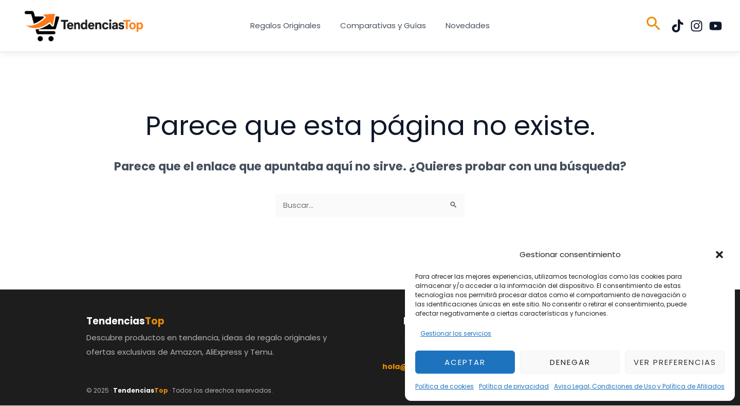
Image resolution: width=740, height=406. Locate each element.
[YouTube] (715, 26)
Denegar (570, 362)
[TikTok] (677, 26)
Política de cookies (444, 386)
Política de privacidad (514, 386)
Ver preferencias (675, 362)
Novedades (463, 25)
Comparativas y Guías (383, 25)
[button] (719, 254)
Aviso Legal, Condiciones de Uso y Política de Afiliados (639, 386)
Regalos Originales (289, 25)
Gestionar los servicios (455, 333)
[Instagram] (696, 26)
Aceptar (465, 362)
